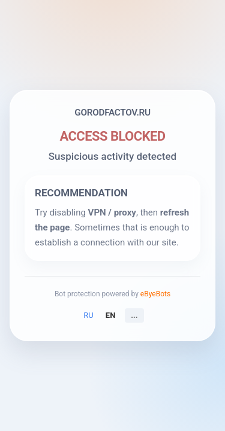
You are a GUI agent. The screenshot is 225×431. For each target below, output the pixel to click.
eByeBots (155, 294)
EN (111, 315)
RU (88, 315)
